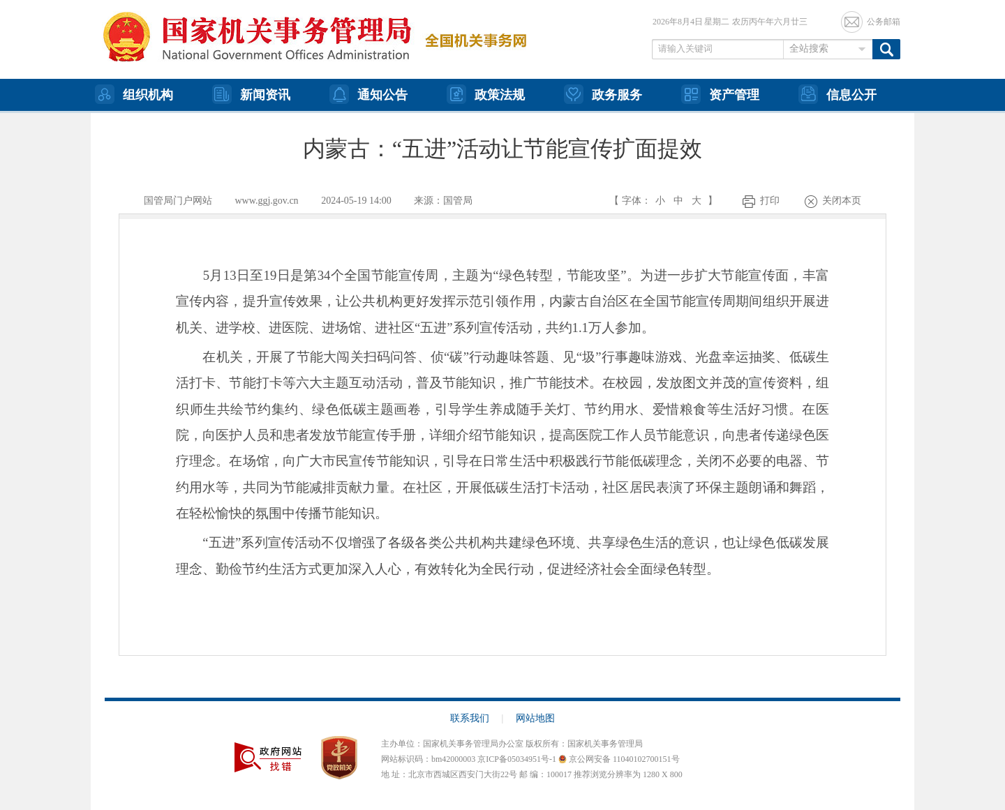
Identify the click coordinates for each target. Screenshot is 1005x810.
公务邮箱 (883, 22)
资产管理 (720, 94)
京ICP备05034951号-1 (516, 759)
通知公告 (368, 94)
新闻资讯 (251, 94)
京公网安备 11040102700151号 (619, 759)
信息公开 (837, 94)
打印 (770, 200)
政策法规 (486, 94)
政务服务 (603, 94)
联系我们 (477, 718)
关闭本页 (841, 200)
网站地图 (535, 718)
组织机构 (134, 94)
